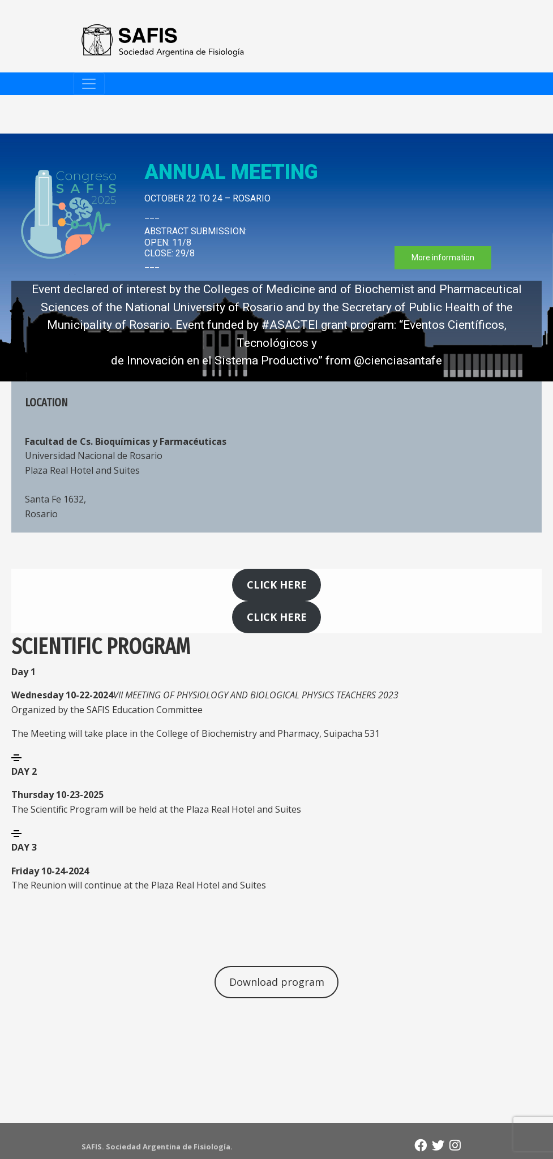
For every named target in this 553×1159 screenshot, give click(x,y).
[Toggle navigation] (89, 83)
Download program (276, 982)
